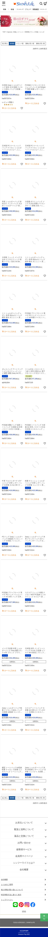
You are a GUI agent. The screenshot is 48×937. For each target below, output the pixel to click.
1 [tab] (14, 29)
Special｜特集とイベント (15, 32)
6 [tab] (22, 29)
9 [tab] (27, 29)
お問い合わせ (24, 842)
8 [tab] (25, 29)
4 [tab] (19, 29)
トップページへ (7, 900)
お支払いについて (24, 822)
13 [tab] (34, 29)
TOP (4, 32)
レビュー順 (19, 43)
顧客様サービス (24, 849)
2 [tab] (15, 29)
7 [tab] (24, 29)
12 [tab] (32, 29)
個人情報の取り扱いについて (12, 890)
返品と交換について (24, 836)
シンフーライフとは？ (24, 863)
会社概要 (24, 869)
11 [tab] (31, 29)
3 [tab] (17, 29)
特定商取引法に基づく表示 (11, 895)
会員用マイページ (24, 856)
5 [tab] (20, 29)
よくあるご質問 (7, 885)
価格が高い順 (40, 43)
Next (45, 22)
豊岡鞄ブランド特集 (31, 32)
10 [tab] (29, 29)
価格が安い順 (29, 43)
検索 (41, 3)
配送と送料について (24, 829)
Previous (2, 22)
